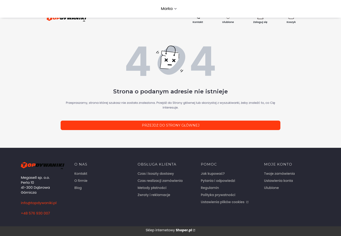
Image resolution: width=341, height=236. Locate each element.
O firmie (80, 180)
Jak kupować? (213, 173)
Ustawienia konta (278, 180)
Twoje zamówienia (279, 173)
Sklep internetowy (169, 230)
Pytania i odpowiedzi (218, 180)
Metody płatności (152, 187)
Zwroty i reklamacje (154, 194)
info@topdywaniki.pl (39, 202)
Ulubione (271, 187)
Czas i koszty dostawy (156, 173)
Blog (78, 187)
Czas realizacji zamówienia (160, 180)
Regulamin (210, 187)
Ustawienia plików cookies (223, 202)
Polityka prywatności (218, 194)
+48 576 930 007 (35, 213)
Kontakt (80, 173)
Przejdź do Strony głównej (170, 125)
